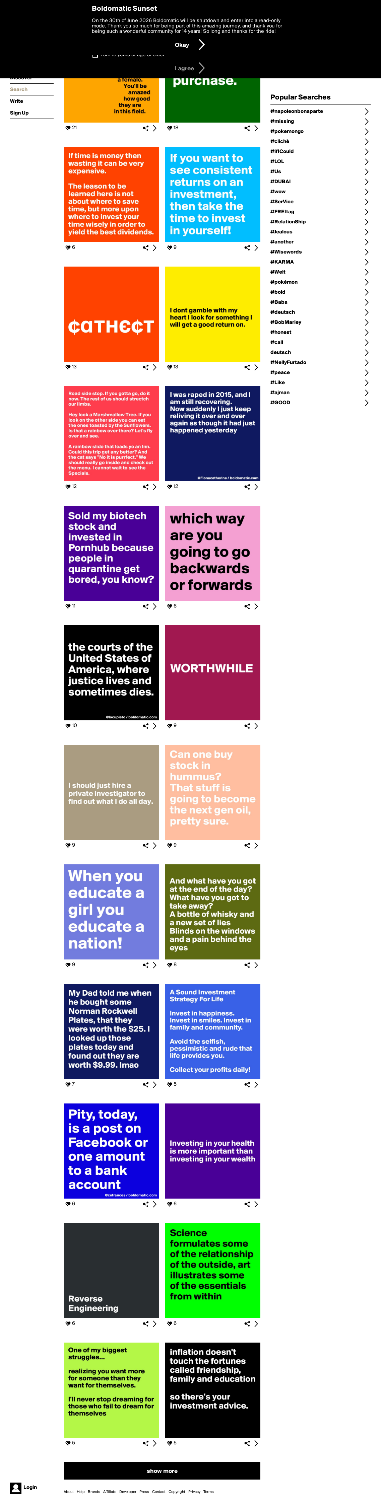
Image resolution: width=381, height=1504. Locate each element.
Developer (127, 1492)
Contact (159, 1492)
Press (144, 1492)
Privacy (194, 1492)
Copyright (177, 1492)
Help (81, 1492)
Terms (208, 1492)
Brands (94, 1492)
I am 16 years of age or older (133, 55)
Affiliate (109, 1492)
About (69, 1492)
